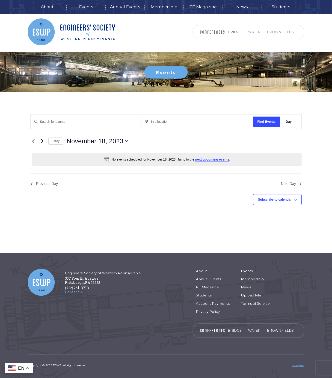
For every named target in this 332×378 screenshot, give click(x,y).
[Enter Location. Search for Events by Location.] (197, 121)
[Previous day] (33, 141)
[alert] (167, 159)
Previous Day (44, 184)
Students (281, 7)
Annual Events (125, 7)
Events (86, 7)
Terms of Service (255, 303)
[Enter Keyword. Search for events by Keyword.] (86, 121)
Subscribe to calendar (275, 199)
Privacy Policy (208, 311)
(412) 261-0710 (77, 288)
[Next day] (42, 141)
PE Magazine (203, 7)
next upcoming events (212, 159)
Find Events (266, 121)
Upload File (251, 295)
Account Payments (213, 303)
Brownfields (280, 32)
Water (254, 32)
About (47, 7)
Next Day (291, 184)
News (242, 7)
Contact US (75, 292)
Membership (164, 7)
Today (55, 141)
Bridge (235, 32)
